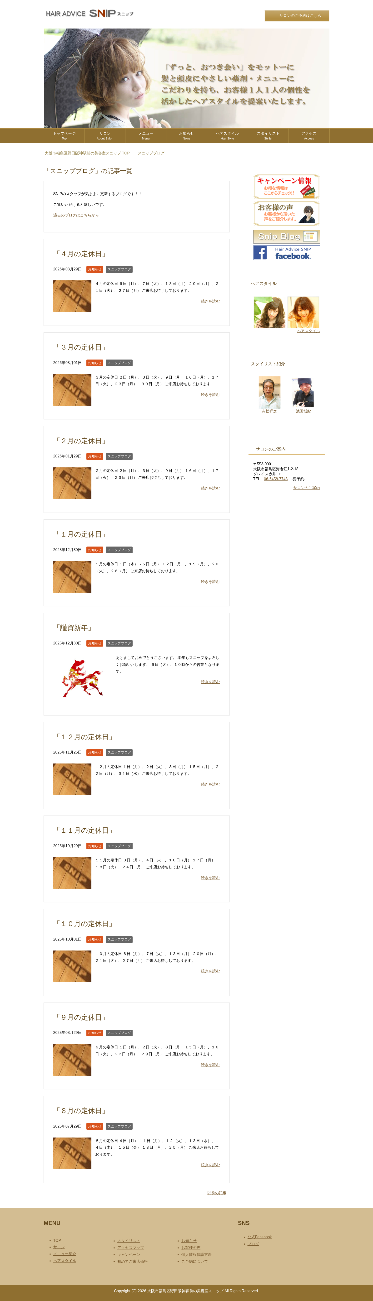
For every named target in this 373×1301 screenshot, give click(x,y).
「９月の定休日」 (81, 1017)
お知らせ (186, 135)
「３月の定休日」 (81, 347)
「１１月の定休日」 (84, 830)
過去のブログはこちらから (76, 215)
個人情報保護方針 (196, 1255)
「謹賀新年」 (74, 627)
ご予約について (194, 1261)
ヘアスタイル (227, 135)
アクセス (309, 135)
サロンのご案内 (306, 488)
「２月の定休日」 (81, 441)
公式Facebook (260, 1237)
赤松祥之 (269, 409)
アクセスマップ (130, 1248)
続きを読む (210, 301)
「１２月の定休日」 (84, 737)
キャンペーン (128, 1255)
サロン (105, 135)
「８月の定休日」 (81, 1110)
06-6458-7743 (276, 479)
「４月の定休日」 (81, 254)
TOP (87, 153)
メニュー (146, 135)
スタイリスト (268, 135)
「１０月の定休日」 (84, 923)
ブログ (253, 1244)
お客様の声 (190, 1248)
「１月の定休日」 (81, 534)
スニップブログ (119, 269)
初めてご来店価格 (132, 1261)
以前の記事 (216, 1193)
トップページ (64, 135)
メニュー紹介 (64, 1254)
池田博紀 (303, 409)
